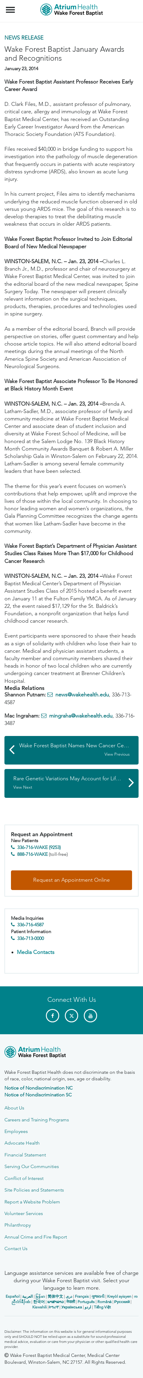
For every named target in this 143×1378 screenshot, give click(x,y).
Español (13, 1296)
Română (104, 1301)
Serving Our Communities (31, 1166)
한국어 (39, 1301)
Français (82, 1296)
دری (69, 1296)
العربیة (27, 1296)
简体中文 (55, 1296)
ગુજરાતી (98, 1296)
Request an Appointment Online (71, 880)
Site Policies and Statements (34, 1190)
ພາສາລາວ (55, 1301)
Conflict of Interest (24, 1178)
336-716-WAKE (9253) (39, 847)
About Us (14, 1108)
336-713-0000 (30, 938)
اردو (88, 1307)
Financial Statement (25, 1155)
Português (86, 1301)
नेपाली (70, 1301)
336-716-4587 (30, 924)
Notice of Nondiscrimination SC (38, 1095)
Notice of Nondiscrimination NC (38, 1088)
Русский (122, 1301)
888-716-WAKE (32, 854)
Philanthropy (17, 1225)
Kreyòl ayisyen (119, 1296)
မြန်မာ (40, 1296)
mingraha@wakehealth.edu (81, 715)
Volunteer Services (23, 1213)
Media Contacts (35, 952)
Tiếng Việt (102, 1307)
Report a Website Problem (32, 1202)
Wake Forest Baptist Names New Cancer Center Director (79, 749)
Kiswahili (39, 1307)
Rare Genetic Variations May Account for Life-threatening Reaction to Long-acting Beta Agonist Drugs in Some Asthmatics (76, 782)
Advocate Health (22, 1143)
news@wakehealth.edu (82, 694)
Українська (71, 1307)
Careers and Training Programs (36, 1120)
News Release (24, 37)
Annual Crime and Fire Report (35, 1237)
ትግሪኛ (54, 1307)
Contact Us (16, 1248)
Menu (11, 6)
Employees (16, 1131)
